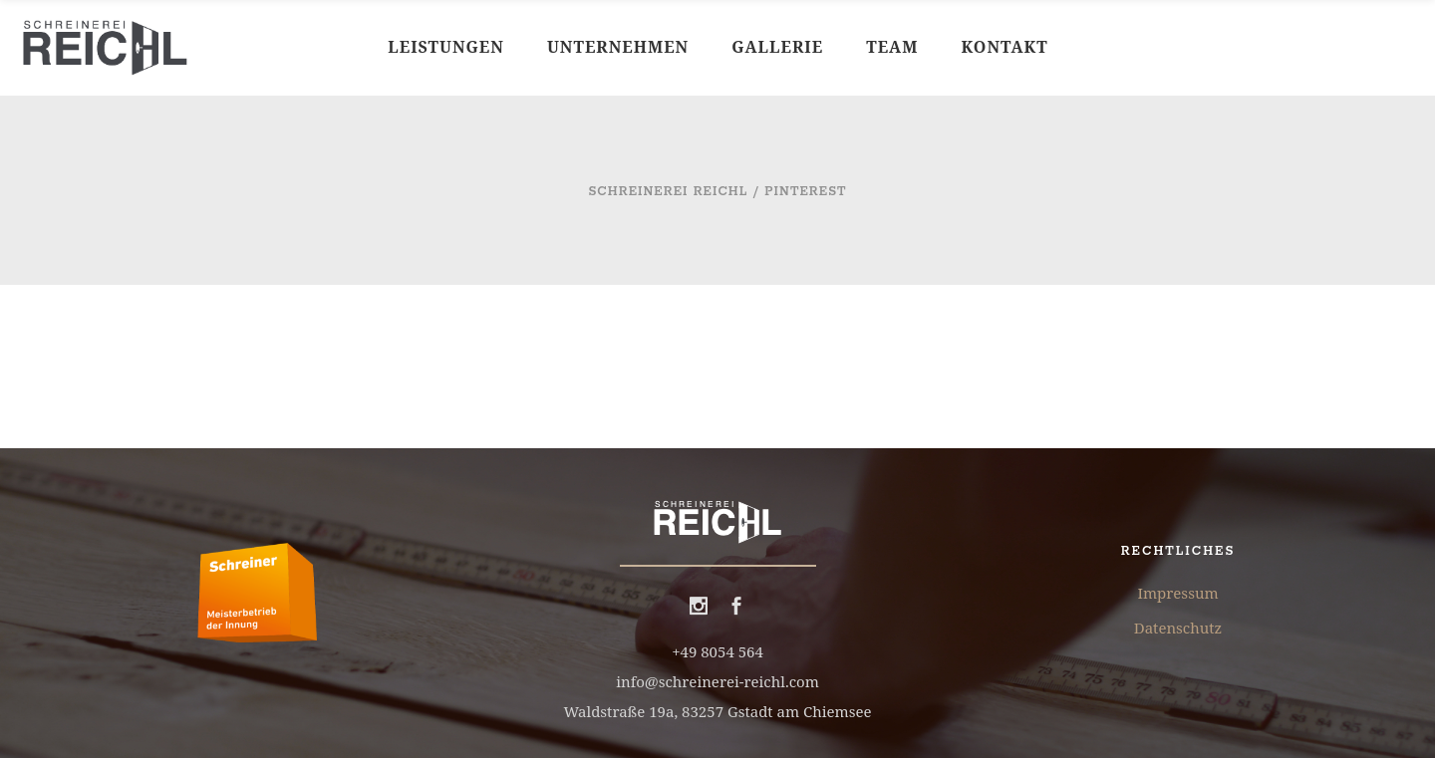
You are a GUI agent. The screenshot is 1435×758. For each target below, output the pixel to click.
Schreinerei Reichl (667, 191)
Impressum (1177, 593)
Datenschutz (1178, 627)
